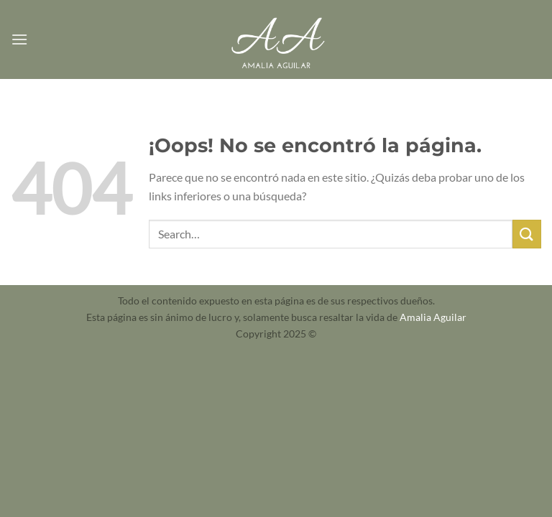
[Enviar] (526, 234)
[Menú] (19, 39)
